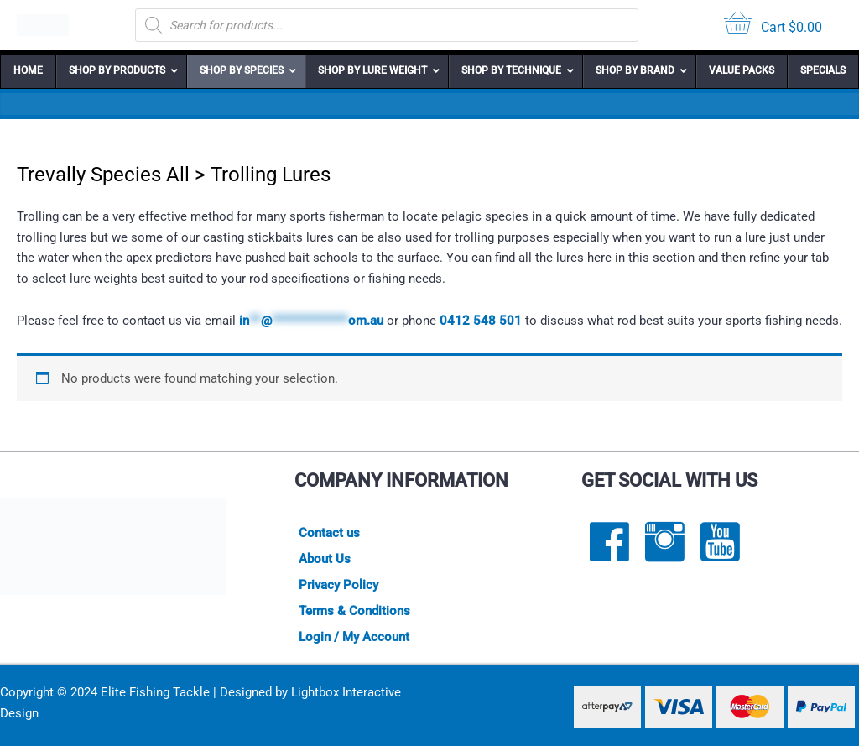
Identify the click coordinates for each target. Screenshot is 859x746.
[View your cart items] (773, 26)
